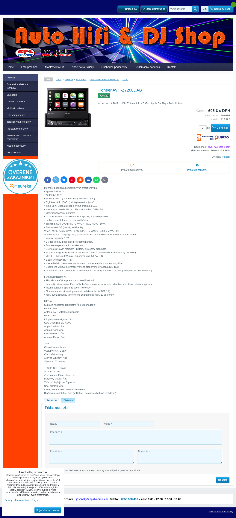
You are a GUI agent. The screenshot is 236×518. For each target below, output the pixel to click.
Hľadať (195, 9)
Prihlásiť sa (130, 8)
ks (205, 127)
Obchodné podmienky (114, 67)
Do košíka (222, 127)
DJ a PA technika (16, 101)
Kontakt (171, 67)
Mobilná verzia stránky (221, 511)
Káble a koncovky (16, 145)
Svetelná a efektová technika (17, 86)
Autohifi (11, 77)
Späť (48, 79)
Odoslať (223, 479)
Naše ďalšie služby (83, 67)
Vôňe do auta (14, 152)
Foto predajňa (29, 67)
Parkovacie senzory (17, 128)
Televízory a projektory (19, 121)
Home (10, 67)
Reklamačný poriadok (147, 67)
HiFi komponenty (16, 115)
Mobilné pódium (15, 108)
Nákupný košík (222, 8)
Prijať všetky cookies (48, 510)
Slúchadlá (12, 94)
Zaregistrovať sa (155, 8)
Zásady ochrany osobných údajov (21, 500)
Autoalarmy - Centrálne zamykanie (19, 137)
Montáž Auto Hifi (54, 67)
